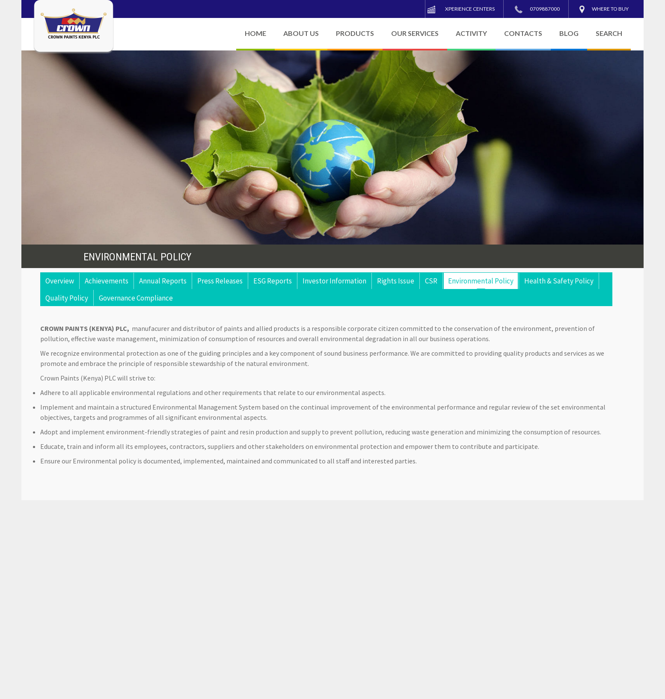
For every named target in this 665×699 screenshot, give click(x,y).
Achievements (106, 281)
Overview (59, 281)
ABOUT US (301, 33)
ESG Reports (272, 281)
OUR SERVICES (415, 33)
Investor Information (334, 281)
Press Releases (220, 281)
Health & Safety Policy (559, 281)
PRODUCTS (355, 33)
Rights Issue (395, 281)
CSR (431, 281)
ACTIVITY (471, 33)
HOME (255, 33)
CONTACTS (523, 33)
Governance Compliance (136, 298)
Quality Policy (66, 298)
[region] (332, 147)
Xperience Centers (470, 9)
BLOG (569, 33)
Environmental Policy (481, 281)
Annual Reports (163, 281)
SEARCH (609, 33)
